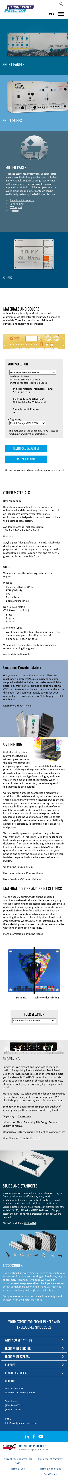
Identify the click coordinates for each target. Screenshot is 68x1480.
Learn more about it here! (17, 705)
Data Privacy (50, 1474)
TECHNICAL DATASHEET (26, 448)
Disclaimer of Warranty (50, 1459)
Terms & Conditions (50, 1468)
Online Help (23, 654)
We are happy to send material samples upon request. (35, 470)
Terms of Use (18, 1468)
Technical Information (22, 200)
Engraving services (54, 1132)
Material (14, 210)
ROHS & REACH (26, 459)
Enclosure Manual (33, 1299)
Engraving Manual (13, 1125)
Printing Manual (35, 873)
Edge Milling (17, 203)
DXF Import (16, 207)
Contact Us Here (31, 879)
